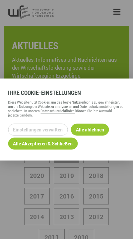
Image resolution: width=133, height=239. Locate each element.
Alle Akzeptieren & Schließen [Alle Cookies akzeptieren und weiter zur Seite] (43, 143)
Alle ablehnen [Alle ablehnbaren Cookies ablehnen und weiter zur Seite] (90, 129)
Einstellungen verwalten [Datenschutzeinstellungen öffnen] (38, 129)
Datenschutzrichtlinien (57, 110)
